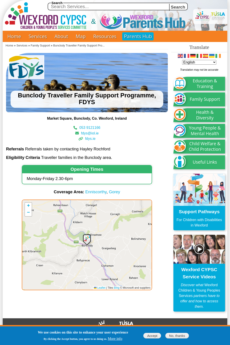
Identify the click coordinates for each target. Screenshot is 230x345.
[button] (86, 239)
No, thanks (177, 336)
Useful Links (205, 162)
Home (14, 36)
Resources (104, 36)
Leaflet (99, 287)
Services (38, 36)
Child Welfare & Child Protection (205, 146)
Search (57, 3)
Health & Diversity (205, 115)
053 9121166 (89, 128)
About (61, 36)
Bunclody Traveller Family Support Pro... (79, 45)
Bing (116, 287)
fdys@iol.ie (90, 133)
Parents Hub (138, 36)
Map (81, 36)
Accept (152, 336)
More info (115, 339)
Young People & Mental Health (205, 130)
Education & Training (205, 83)
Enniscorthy (96, 191)
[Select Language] (199, 62)
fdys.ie (90, 139)
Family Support (40, 45)
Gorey (114, 191)
